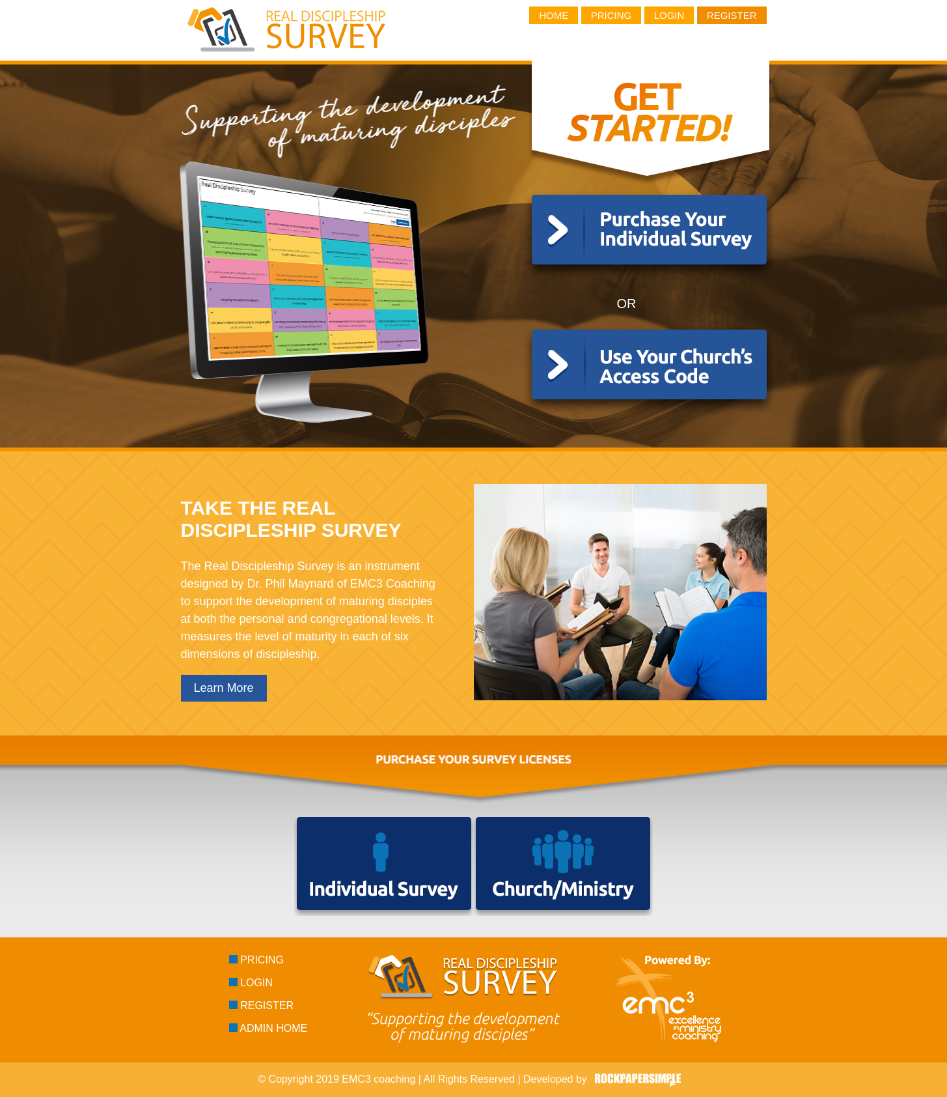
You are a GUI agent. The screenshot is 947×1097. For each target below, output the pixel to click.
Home (553, 15)
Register (732, 15)
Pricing (611, 15)
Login (669, 15)
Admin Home (268, 1028)
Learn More (224, 687)
